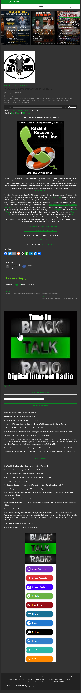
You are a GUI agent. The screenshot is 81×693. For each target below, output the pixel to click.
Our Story (68, 679)
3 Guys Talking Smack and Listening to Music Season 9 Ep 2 (24, 489)
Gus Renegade (8, 93)
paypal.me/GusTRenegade (49, 226)
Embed (42, 110)
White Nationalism (18, 102)
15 (60, 43)
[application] (40, 107)
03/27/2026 (66, 36)
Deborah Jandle (9, 448)
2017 (7, 96)
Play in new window (16, 110)
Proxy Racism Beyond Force (13, 509)
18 (65, 43)
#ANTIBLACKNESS (40, 190)
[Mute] (69, 107)
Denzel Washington (42, 96)
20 (68, 43)
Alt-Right (11, 96)
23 (73, 43)
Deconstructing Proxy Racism (16, 679)
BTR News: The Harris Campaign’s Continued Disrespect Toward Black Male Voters (44, 432)
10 (52, 43)
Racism (28, 100)
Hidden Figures (14, 98)
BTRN (9, 677)
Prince (24, 100)
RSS (23, 113)
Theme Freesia (38, 686)
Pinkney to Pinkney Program (55, 679)
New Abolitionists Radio (42, 24)
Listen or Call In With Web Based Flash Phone (40, 231)
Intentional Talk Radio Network (36, 679)
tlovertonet (8, 413)
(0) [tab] (12, 266)
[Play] (6, 107)
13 (57, 43)
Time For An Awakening (27, 416)
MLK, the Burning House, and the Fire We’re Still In (21, 527)
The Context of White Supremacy (15, 85)
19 (67, 43)
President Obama (16, 100)
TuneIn (18, 113)
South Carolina (39, 100)
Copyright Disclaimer (58, 681)
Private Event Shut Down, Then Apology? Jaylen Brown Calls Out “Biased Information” (33, 485)
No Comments (8, 38)
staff (5, 36)
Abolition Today (46, 677)
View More (8, 42)
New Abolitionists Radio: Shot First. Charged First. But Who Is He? (12, 29)
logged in (18, 285)
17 (63, 43)
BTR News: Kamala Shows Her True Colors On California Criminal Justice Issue (39, 428)
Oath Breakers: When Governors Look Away (19, 524)
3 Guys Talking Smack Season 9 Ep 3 (16, 481)
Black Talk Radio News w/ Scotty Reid (25, 420)
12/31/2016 (19, 93)
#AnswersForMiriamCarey (40, 240)
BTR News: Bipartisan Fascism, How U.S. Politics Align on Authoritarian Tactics (39, 424)
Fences (65, 96)
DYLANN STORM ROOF (56, 96)
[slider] (37, 107)
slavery (33, 100)
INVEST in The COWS (30, 226)
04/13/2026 (40, 36)
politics (9, 100)
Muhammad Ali (30, 98)
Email (13, 113)
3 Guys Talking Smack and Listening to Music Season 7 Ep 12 (31, 435)
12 (56, 43)
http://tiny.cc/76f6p (48, 244)
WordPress (11, 266)
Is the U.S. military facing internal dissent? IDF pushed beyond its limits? (65, 29)
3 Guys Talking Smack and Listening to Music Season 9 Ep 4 (24, 473)
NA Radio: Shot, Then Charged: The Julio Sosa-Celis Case (40, 30)
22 (71, 43)
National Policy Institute (53, 98)
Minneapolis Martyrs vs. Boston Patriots (18, 499)
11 (54, 43)
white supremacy (28, 102)
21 (70, 43)
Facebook (27, 266)
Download (27, 110)
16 (62, 43)
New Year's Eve (65, 98)
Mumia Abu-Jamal (40, 98)
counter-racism (32, 96)
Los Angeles (22, 98)
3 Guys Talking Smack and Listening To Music (26, 677)
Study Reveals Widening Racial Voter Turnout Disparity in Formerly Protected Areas (46, 448)
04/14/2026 (14, 36)
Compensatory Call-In (21, 96)
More (28, 113)
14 (59, 43)
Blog (8, 19)
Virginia (9, 102)
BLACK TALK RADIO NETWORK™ (15, 686)
